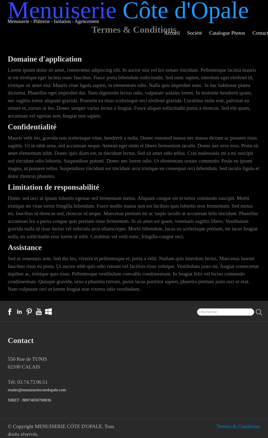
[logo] (128, 15)
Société (194, 33)
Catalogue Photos (227, 33)
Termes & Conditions (238, 426)
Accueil (172, 33)
